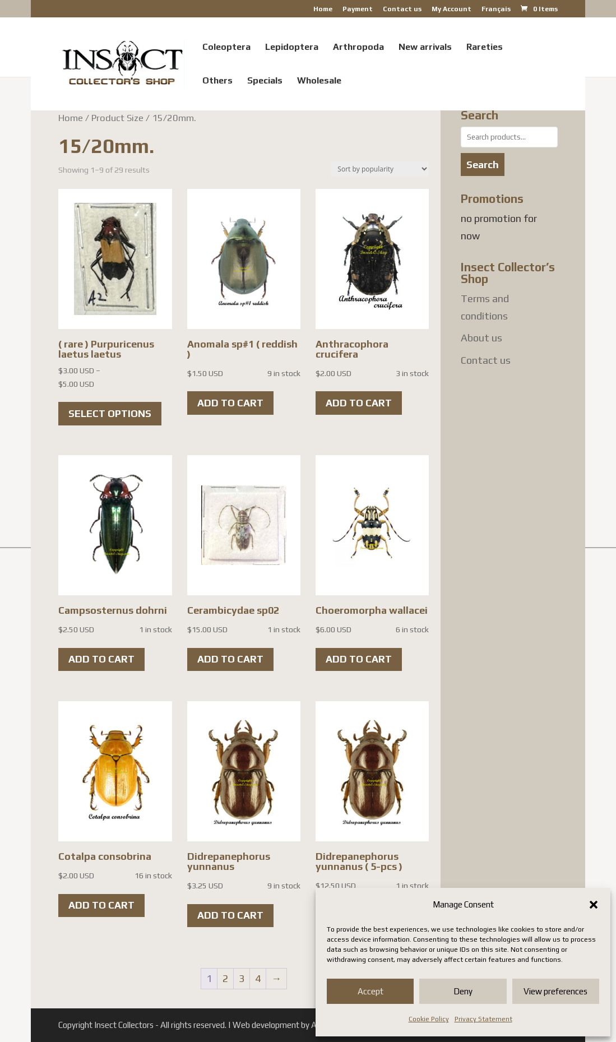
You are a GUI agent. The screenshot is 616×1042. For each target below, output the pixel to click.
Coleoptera (226, 47)
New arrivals (425, 47)
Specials (264, 81)
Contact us (402, 9)
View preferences (555, 991)
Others (217, 81)
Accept (370, 991)
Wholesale (319, 81)
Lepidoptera (291, 47)
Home (322, 9)
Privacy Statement (483, 1019)
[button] (593, 904)
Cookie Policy (429, 1019)
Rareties (484, 47)
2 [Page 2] (225, 978)
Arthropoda (358, 47)
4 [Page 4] (258, 978)
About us (481, 338)
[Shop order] (380, 169)
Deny (463, 991)
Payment (357, 9)
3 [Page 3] (241, 978)
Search (482, 164)
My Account (451, 9)
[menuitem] (496, 11)
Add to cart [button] (230, 403)
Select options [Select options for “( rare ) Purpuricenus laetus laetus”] (109, 413)
